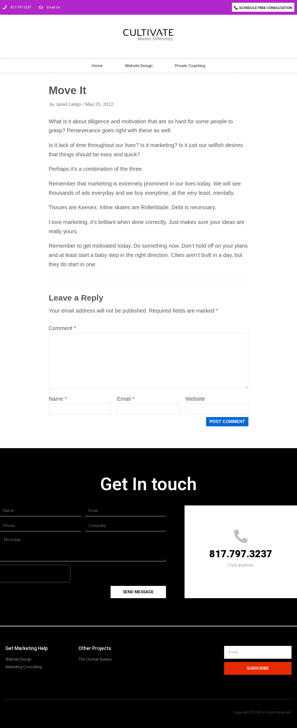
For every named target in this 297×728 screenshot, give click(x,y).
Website (195, 399)
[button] (263, 7)
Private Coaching (190, 65)
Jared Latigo (68, 104)
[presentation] (35, 573)
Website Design (139, 65)
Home (97, 65)
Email (125, 399)
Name (58, 399)
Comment (62, 328)
